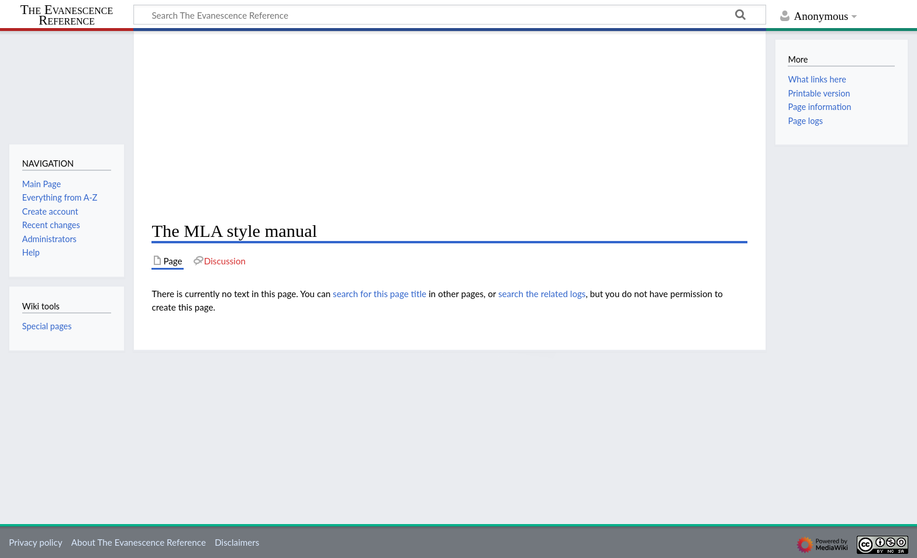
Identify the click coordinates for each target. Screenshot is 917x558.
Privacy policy (35, 542)
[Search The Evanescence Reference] (450, 14)
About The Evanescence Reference (138, 542)
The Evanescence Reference (66, 15)
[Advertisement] (449, 126)
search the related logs (542, 293)
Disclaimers (237, 542)
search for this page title (379, 293)
